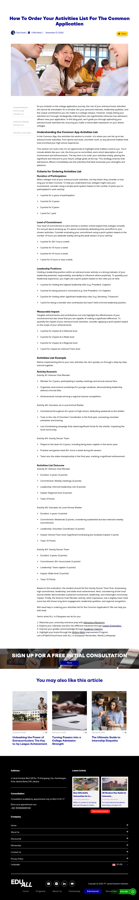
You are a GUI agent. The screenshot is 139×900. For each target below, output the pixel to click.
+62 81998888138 (21, 810)
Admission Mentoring (94, 624)
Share (122, 35)
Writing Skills (78, 634)
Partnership (74, 891)
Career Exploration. (112, 627)
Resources (111, 891)
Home (26, 891)
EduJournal (93, 891)
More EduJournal (100, 813)
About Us (57, 891)
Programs (40, 891)
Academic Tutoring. (93, 630)
